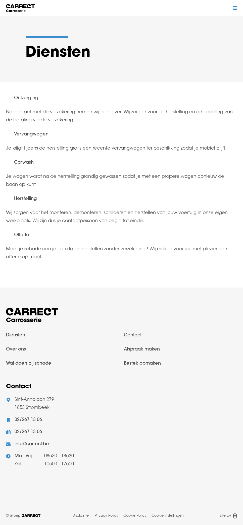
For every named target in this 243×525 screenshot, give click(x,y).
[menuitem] (62, 338)
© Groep (23, 516)
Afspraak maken (142, 349)
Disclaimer (81, 516)
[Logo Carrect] (32, 316)
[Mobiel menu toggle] (235, 8)
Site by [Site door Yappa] (228, 515)
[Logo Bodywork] (20, 8)
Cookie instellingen (168, 516)
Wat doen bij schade (28, 363)
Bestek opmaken (142, 363)
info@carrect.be (32, 444)
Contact (132, 335)
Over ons (16, 349)
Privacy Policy (106, 516)
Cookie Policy (135, 516)
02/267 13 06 (28, 419)
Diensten (15, 335)
